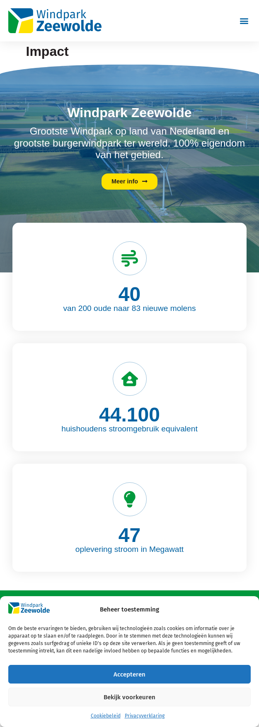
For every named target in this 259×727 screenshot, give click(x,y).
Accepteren (129, 674)
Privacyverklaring (145, 716)
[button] (244, 20)
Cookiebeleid (106, 716)
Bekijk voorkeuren (129, 697)
